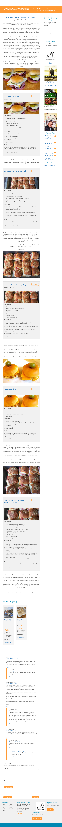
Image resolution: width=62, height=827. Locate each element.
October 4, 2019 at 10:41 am (12, 683)
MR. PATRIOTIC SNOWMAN (48, 149)
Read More (19, 813)
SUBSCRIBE (50, 809)
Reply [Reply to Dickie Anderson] (7, 706)
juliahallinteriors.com (50, 48)
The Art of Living (41, 8)
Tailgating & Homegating (51, 8)
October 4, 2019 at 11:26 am (15, 671)
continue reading (7, 642)
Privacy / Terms (12, 808)
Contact (10, 807)
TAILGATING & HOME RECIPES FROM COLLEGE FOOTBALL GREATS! (51, 84)
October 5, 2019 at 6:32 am (12, 730)
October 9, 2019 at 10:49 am (15, 741)
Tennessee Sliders (10, 389)
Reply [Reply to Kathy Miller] (10, 676)
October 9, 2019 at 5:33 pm (18, 751)
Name (5, 780)
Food (22, 625)
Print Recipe (35, 170)
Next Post (35, 797)
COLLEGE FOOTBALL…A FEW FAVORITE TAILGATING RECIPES (20, 622)
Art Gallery (5, 808)
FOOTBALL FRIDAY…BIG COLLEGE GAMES (21, 17)
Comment (6, 768)
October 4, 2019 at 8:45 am (12, 658)
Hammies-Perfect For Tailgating (15, 285)
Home (34, 8)
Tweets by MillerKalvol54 (49, 165)
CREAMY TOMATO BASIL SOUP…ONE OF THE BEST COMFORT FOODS (49, 157)
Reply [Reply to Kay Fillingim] (7, 737)
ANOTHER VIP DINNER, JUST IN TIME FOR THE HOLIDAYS (48, 138)
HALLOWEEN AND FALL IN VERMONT (49, 153)
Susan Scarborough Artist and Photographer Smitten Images (50, 62)
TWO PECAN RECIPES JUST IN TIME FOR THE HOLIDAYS (48, 144)
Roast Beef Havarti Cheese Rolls (15, 171)
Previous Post (7, 797)
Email (5, 784)
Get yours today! (52, 111)
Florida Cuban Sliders (11, 96)
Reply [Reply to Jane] (7, 667)
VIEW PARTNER (37, 818)
